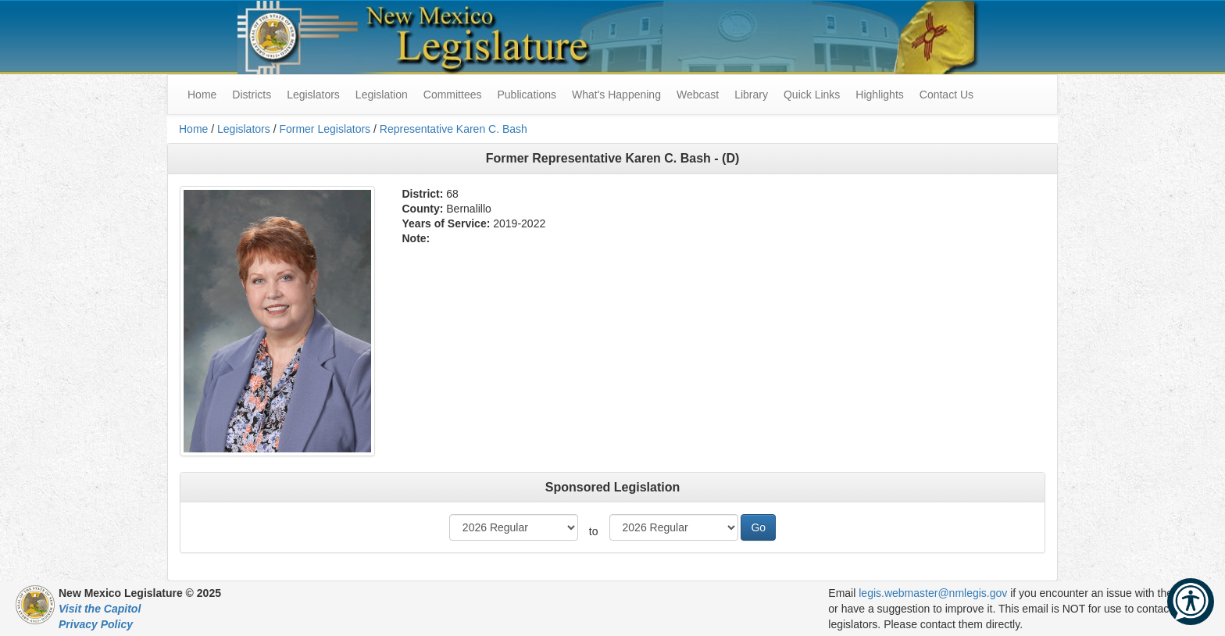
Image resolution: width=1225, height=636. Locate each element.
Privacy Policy (96, 624)
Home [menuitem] (202, 94)
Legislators (313, 94)
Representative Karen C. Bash (453, 129)
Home (193, 129)
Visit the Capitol (100, 608)
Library (751, 94)
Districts (251, 94)
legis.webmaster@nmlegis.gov (933, 593)
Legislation (381, 94)
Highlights (879, 94)
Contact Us (946, 94)
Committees (452, 94)
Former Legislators (324, 129)
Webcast (698, 94)
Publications (526, 94)
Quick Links (812, 94)
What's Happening (616, 94)
